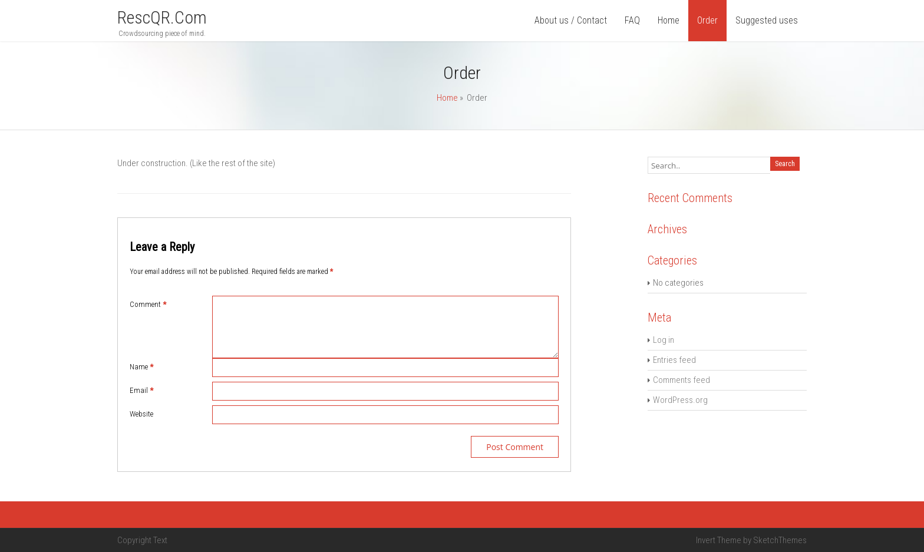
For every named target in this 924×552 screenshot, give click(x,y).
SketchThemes (780, 540)
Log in (663, 340)
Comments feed (681, 380)
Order (707, 20)
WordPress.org (680, 400)
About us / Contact (570, 20)
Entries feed (674, 360)
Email (141, 390)
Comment (148, 304)
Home (668, 20)
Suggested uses (766, 20)
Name (141, 366)
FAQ (632, 20)
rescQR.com (162, 17)
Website (141, 413)
